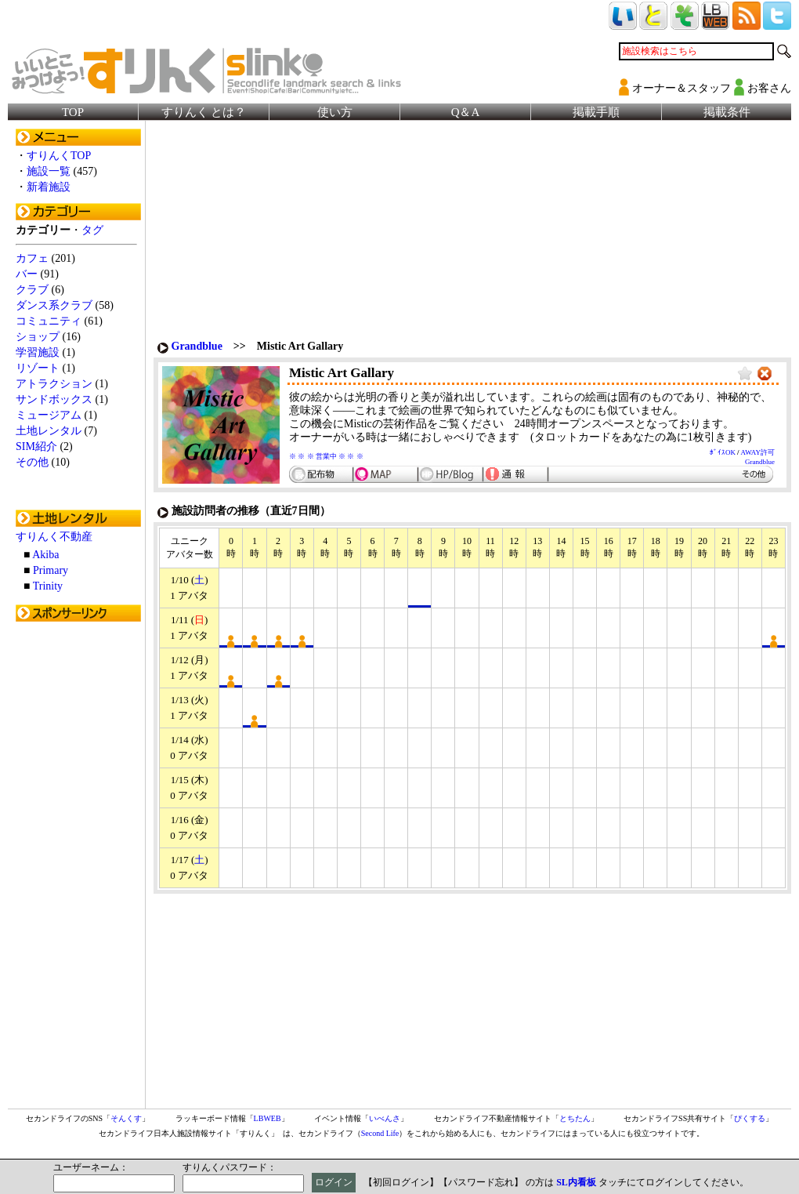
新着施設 (48, 187)
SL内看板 (576, 1182)
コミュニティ (48, 321)
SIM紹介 (36, 446)
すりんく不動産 (54, 537)
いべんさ (384, 1118)
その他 (32, 462)
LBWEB (267, 1118)
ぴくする (749, 1118)
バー (27, 274)
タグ (92, 230)
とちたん (575, 1118)
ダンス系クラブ (54, 305)
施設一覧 (48, 171)
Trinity (48, 586)
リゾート (38, 368)
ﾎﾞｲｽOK (723, 452)
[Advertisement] (78, 865)
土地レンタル (48, 431)
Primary (50, 570)
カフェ (32, 258)
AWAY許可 (758, 452)
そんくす (126, 1118)
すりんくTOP (59, 155)
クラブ (32, 290)
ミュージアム (48, 415)
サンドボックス (54, 399)
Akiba (45, 555)
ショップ (38, 337)
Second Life (380, 1133)
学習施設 (38, 352)
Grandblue (197, 346)
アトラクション (54, 384)
